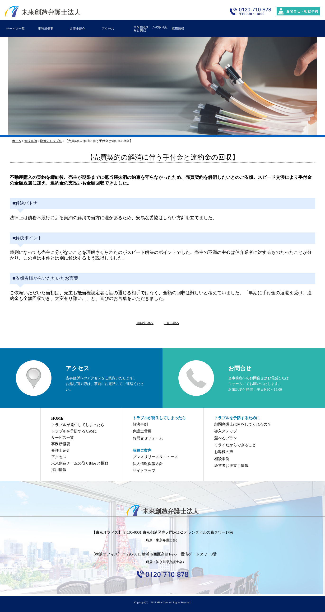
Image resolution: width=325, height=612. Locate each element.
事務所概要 (45, 28)
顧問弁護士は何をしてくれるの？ (242, 424)
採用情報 (178, 28)
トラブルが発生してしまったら (77, 425)
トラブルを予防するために (74, 431)
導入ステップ (225, 431)
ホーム (16, 141)
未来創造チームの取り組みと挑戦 (150, 28)
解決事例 (140, 424)
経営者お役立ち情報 (231, 466)
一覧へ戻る (171, 323)
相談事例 (221, 459)
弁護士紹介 (77, 28)
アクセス (108, 28)
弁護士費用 (142, 431)
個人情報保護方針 (148, 464)
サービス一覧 (15, 28)
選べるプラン (225, 438)
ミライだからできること (235, 445)
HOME (57, 418)
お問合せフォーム (148, 438)
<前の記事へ (144, 323)
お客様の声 (223, 452)
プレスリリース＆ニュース (155, 457)
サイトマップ (144, 471)
